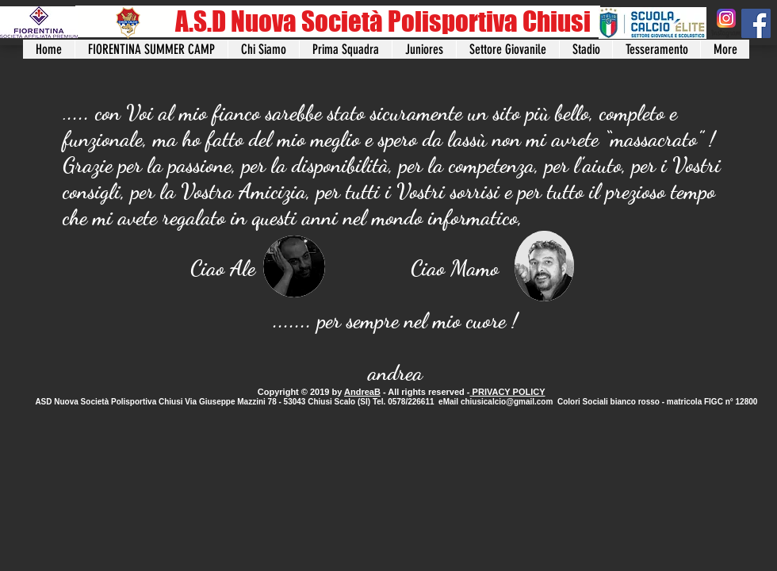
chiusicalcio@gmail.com (507, 401)
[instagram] (726, 23)
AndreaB (362, 392)
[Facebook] (756, 23)
